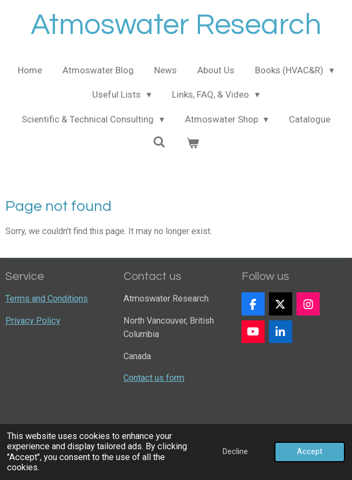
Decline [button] (235, 451)
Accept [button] (309, 451)
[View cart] (193, 144)
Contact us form (153, 378)
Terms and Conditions (46, 298)
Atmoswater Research (176, 25)
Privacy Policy (32, 321)
